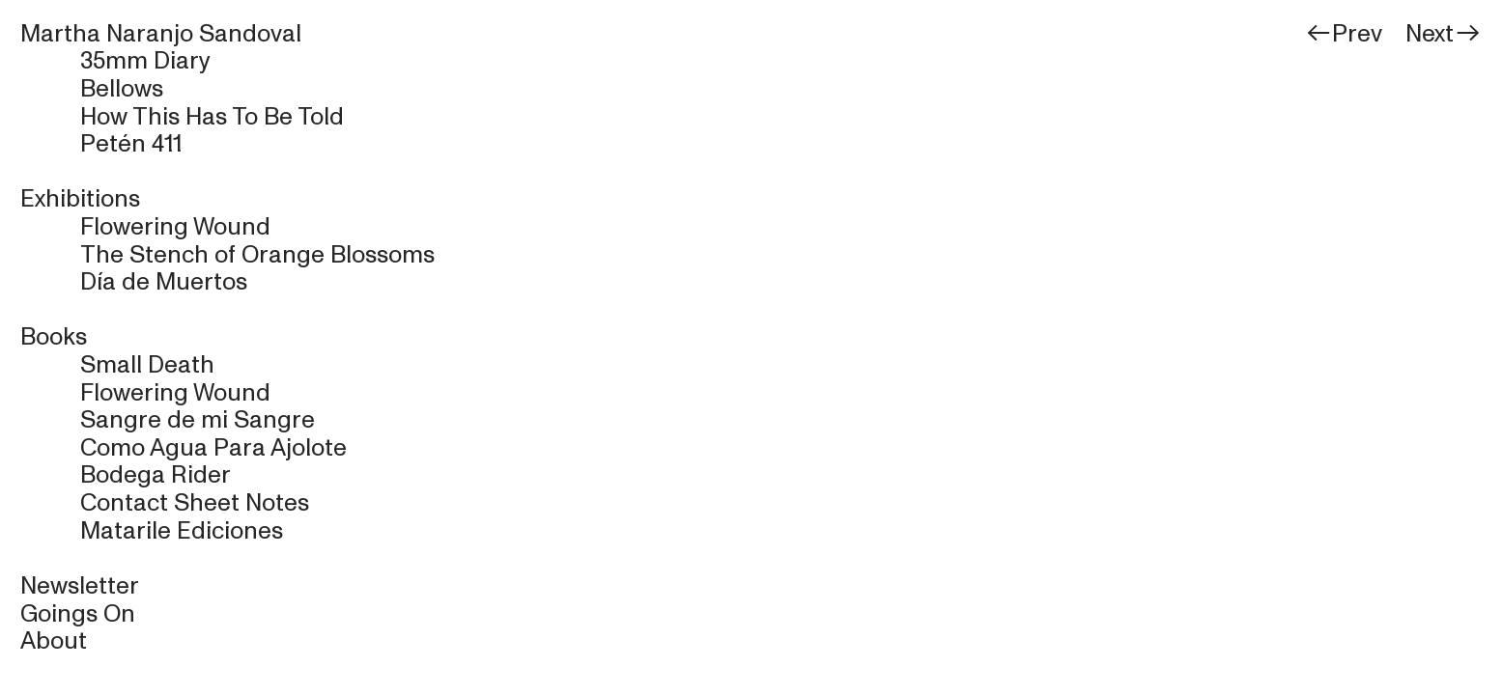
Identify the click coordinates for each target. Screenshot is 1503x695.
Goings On (77, 614)
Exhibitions (80, 198)
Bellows (121, 88)
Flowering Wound (175, 226)
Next (1444, 33)
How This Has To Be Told (212, 116)
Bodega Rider (155, 475)
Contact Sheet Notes (194, 502)
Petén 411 (131, 143)
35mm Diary (145, 60)
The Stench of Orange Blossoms (257, 254)
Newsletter (79, 586)
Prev (1346, 33)
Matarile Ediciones (181, 530)
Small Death (147, 364)
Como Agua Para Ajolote (213, 447)
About (53, 641)
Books (53, 336)
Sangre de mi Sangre (197, 419)
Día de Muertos (163, 281)
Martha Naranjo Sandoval (160, 33)
